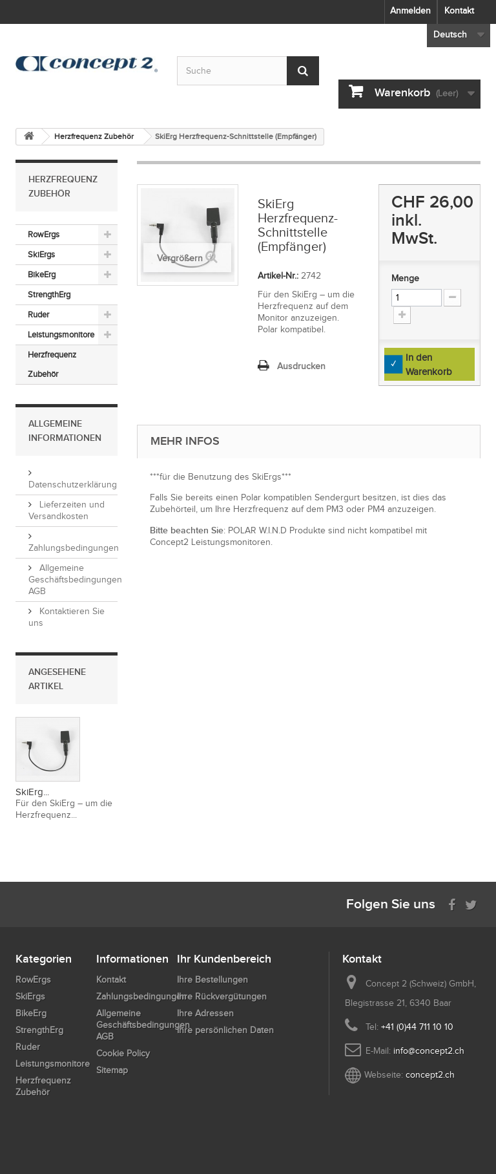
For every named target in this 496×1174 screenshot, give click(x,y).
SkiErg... (32, 792)
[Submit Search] (303, 70)
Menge (405, 278)
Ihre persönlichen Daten (225, 1030)
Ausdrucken (301, 366)
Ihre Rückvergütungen (222, 996)
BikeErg (42, 274)
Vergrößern (180, 258)
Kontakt (459, 11)
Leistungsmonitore (61, 334)
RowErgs (43, 234)
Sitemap (112, 1070)
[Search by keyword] (248, 70)
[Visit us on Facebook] (451, 903)
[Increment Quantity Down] (452, 297)
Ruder (38, 314)
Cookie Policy (123, 1053)
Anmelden (410, 11)
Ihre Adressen (205, 1013)
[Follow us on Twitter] (471, 903)
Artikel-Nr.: (278, 276)
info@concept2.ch (428, 1051)
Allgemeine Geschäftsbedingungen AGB (75, 579)
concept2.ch (430, 1075)
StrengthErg (49, 294)
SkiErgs (41, 254)
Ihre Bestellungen (212, 980)
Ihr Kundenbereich (224, 958)
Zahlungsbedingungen (141, 996)
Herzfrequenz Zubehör (52, 364)
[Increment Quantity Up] (402, 315)
